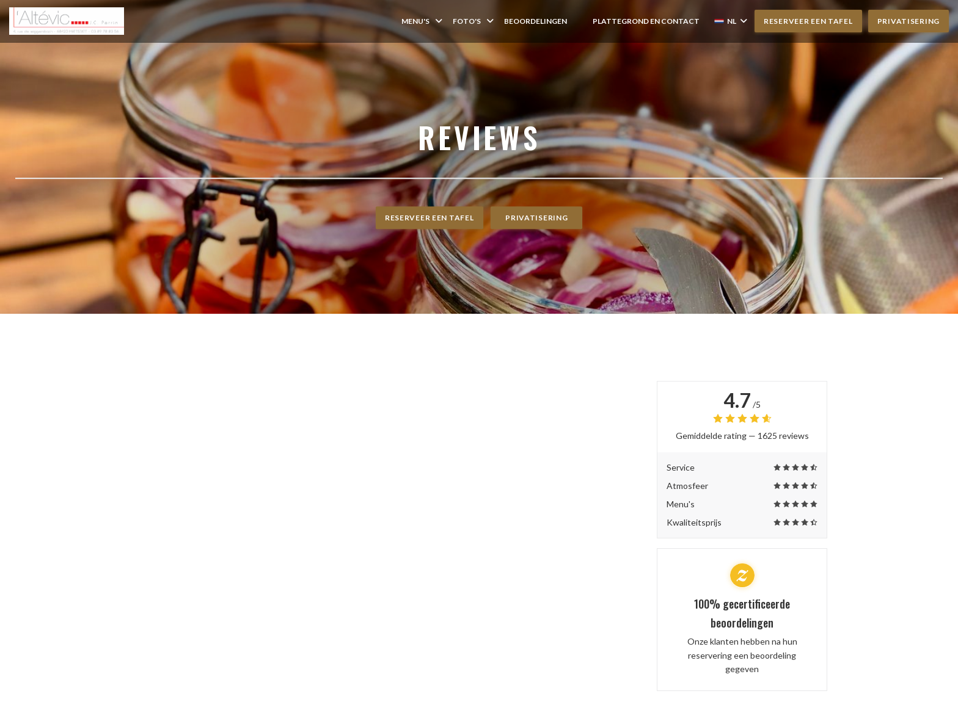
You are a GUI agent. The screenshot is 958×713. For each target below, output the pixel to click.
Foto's (474, 21)
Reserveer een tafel (808, 21)
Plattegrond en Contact (646, 21)
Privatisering (908, 21)
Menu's (422, 21)
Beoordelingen (535, 21)
